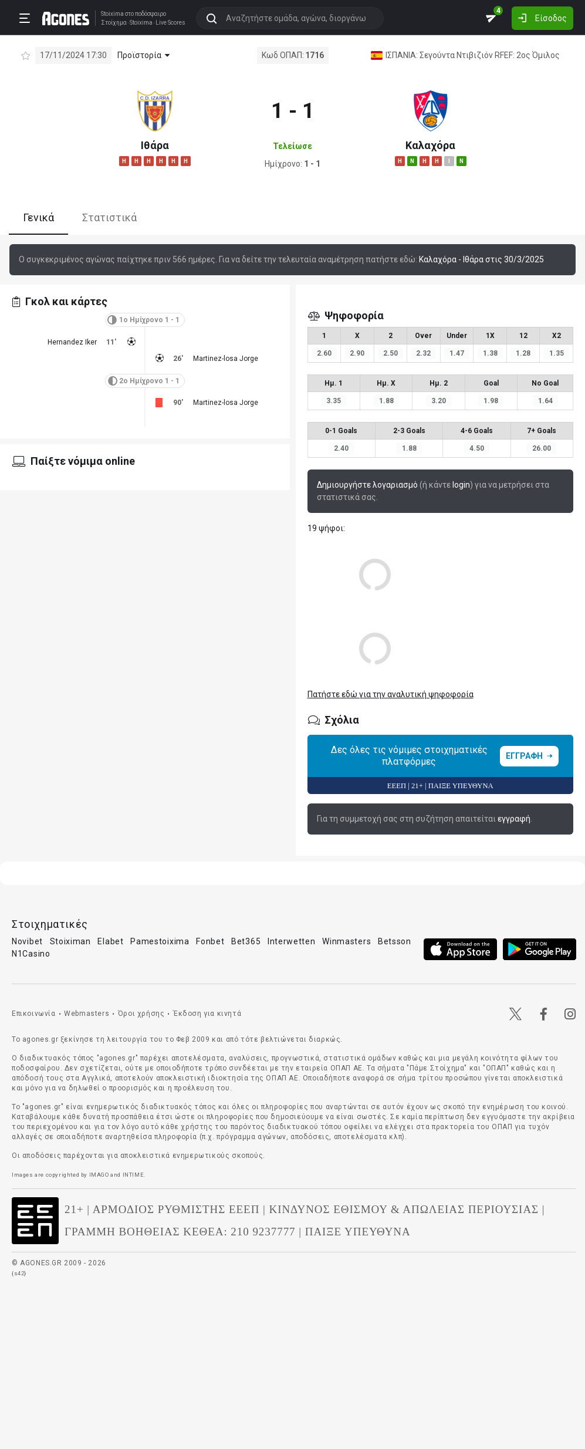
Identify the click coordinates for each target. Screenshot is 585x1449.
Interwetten (292, 941)
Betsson (394, 941)
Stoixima (112, 14)
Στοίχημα (114, 23)
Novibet (27, 941)
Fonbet (210, 941)
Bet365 (246, 941)
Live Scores (170, 23)
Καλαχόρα (430, 145)
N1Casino (31, 953)
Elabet (110, 941)
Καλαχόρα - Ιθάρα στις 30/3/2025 (481, 259)
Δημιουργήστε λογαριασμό (367, 484)
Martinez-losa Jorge (225, 358)
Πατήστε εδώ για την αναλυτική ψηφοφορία (390, 694)
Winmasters (346, 941)
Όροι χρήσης (141, 1013)
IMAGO (99, 1174)
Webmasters (86, 1013)
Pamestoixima (159, 941)
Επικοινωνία (34, 1013)
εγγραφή (514, 818)
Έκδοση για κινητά (207, 1013)
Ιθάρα (155, 145)
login (461, 484)
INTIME (133, 1174)
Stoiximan (70, 941)
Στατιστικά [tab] (109, 217)
